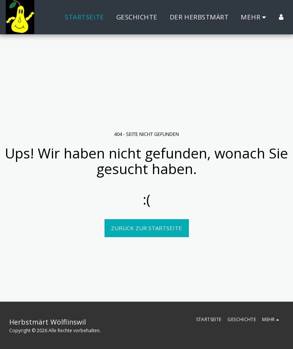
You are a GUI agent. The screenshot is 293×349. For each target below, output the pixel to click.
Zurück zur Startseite (146, 228)
